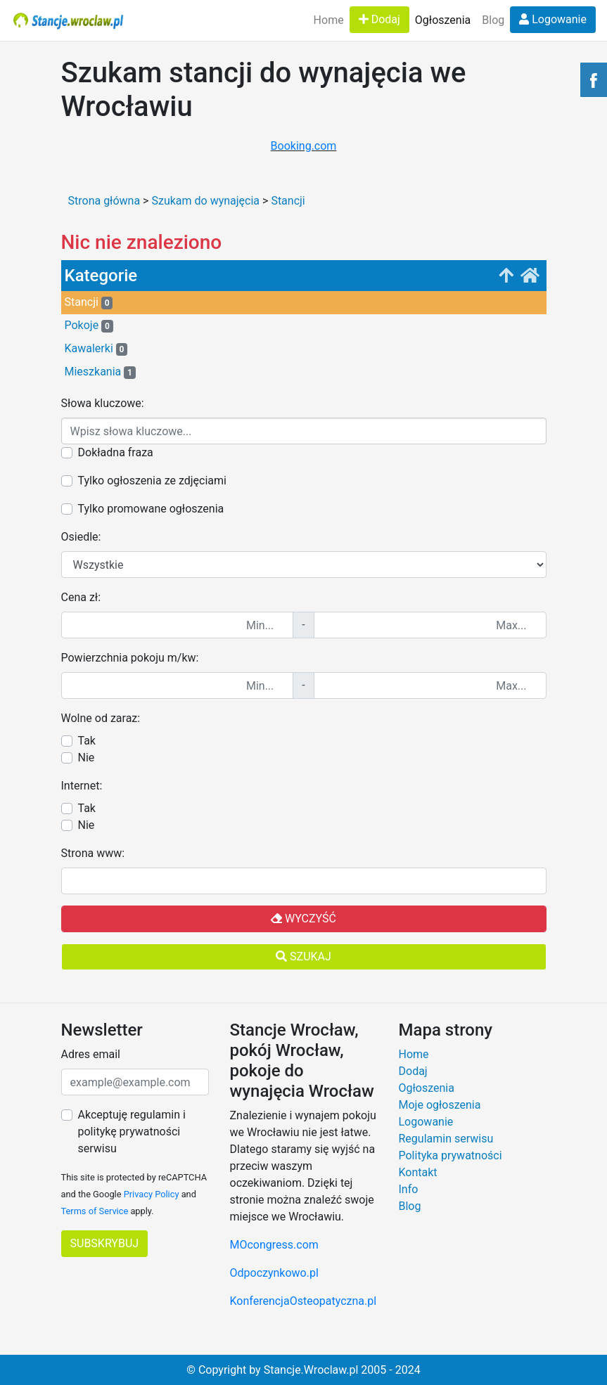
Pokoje (89, 325)
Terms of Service (95, 1211)
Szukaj (303, 956)
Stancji (89, 302)
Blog (493, 20)
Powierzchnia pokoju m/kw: (130, 657)
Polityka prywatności (450, 1155)
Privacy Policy (151, 1194)
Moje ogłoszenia (440, 1105)
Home (329, 20)
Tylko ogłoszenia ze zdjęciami (152, 480)
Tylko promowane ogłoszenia (151, 508)
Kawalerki (96, 349)
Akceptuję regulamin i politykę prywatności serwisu (132, 1131)
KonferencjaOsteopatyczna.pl (303, 1301)
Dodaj (379, 19)
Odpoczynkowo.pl (274, 1273)
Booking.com (304, 146)
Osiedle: (81, 536)
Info (408, 1189)
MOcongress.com (274, 1244)
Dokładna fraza (115, 452)
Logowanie (553, 19)
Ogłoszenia (443, 20)
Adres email (90, 1054)
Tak (87, 740)
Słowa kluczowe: (102, 403)
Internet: (82, 785)
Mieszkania (100, 372)
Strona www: (93, 853)
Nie (86, 757)
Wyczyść (303, 918)
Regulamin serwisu (446, 1138)
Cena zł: (81, 597)
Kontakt (418, 1172)
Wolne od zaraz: (101, 718)
